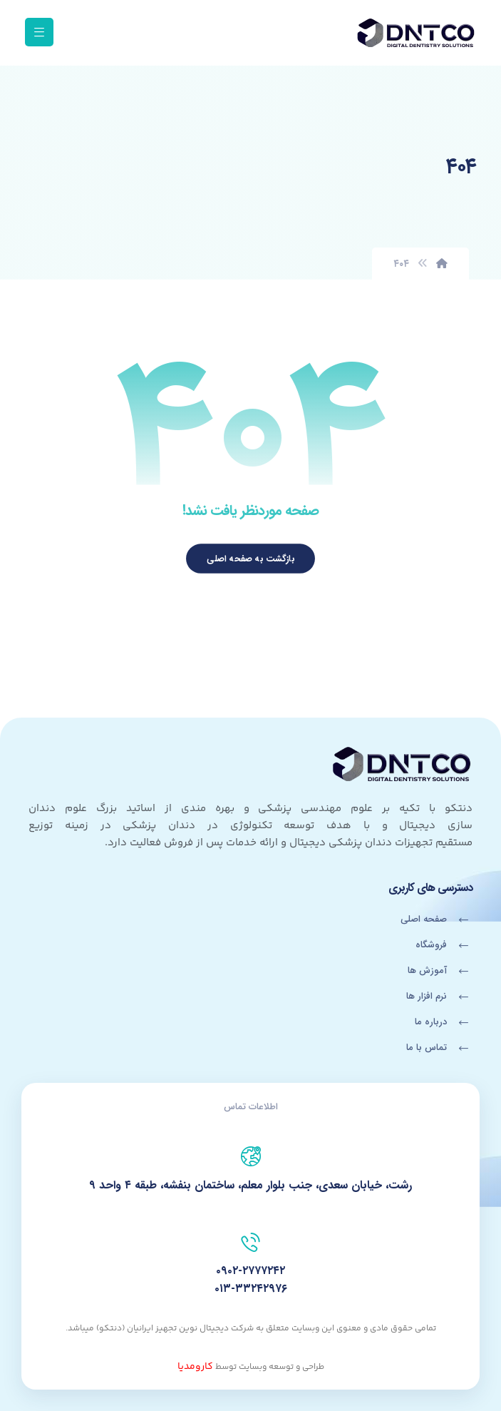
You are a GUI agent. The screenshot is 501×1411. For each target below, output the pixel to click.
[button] (39, 32)
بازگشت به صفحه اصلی (250, 558)
